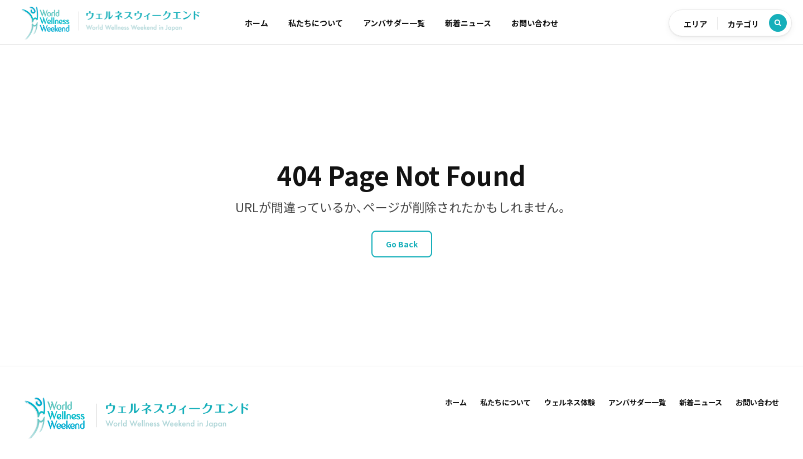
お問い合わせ (534, 22)
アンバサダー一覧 (394, 22)
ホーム (256, 22)
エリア (695, 24)
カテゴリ (743, 24)
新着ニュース (468, 22)
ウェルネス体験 (569, 402)
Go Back (402, 244)
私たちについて (315, 22)
